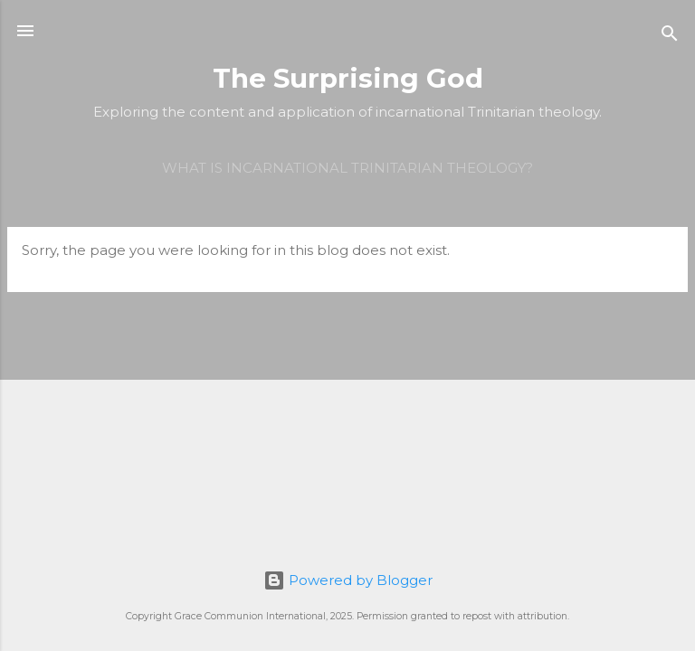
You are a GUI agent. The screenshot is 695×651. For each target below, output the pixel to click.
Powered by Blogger (348, 580)
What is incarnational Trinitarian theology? (347, 167)
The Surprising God (348, 78)
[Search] (670, 36)
